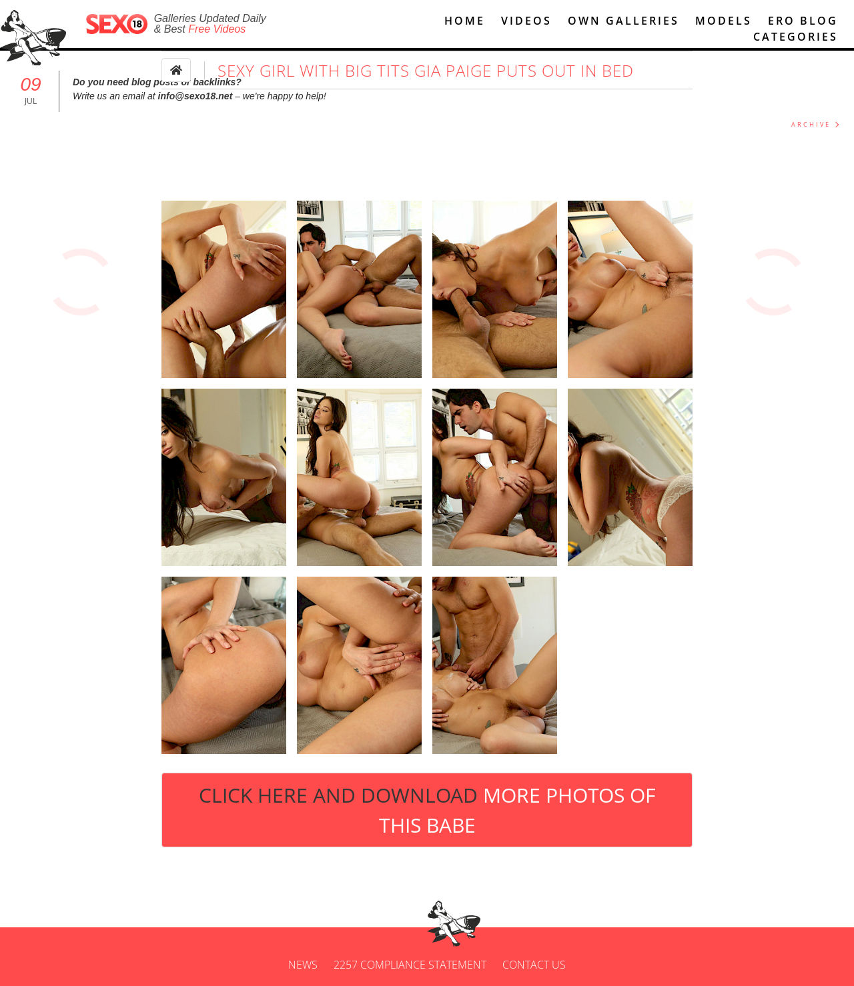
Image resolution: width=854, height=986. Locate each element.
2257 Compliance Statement (410, 964)
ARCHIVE (811, 124)
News (303, 964)
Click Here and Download (427, 810)
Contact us (534, 964)
